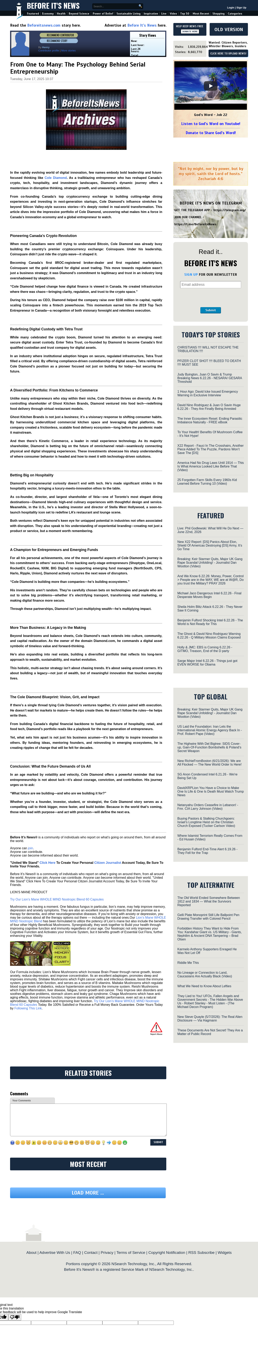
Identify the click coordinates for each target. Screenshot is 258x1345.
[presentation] (210, 298)
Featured (33, 13)
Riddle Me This (188, 962)
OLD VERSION (228, 29)
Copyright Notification (166, 1252)
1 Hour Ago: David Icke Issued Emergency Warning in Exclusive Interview (207, 393)
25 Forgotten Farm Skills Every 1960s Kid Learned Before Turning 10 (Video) (207, 481)
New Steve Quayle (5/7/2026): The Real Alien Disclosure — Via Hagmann (209, 1018)
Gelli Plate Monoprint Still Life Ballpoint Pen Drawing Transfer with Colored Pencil (208, 916)
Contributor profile (48, 50)
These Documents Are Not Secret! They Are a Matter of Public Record (210, 1032)
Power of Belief (103, 13)
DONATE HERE (190, 31)
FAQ (77, 1252)
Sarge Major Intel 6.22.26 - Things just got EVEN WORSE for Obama (207, 662)
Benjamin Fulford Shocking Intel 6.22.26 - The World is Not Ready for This (210, 622)
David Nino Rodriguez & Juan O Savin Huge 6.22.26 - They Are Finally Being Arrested (209, 406)
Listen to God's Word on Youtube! (210, 123)
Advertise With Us (54, 1252)
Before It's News (53, 5)
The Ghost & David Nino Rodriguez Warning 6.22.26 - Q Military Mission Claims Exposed (209, 635)
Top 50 (184, 13)
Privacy (107, 1252)
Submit (210, 310)
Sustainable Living (128, 13)
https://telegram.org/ (229, 210)
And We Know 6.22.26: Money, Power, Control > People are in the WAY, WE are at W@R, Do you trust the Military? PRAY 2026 (210, 579)
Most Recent (201, 13)
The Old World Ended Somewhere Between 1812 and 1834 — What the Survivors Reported (208, 901)
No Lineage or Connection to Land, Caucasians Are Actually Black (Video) (204, 974)
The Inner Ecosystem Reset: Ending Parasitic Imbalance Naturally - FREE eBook (209, 420)
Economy (48, 13)
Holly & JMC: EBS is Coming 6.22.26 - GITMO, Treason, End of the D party (204, 649)
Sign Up (241, 7)
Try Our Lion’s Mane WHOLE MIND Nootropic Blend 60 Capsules (57, 899)
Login (230, 7)
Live (163, 13)
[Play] (210, 86)
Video (173, 13)
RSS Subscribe (201, 1252)
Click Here (47, 862)
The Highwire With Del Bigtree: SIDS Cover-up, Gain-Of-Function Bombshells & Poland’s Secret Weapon (209, 747)
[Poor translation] (14, 1317)
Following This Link (28, 1008)
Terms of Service (131, 1252)
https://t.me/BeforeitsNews (195, 224)
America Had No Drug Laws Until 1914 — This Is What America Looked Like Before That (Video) (210, 466)
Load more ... (88, 1193)
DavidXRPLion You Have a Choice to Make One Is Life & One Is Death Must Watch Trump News (210, 791)
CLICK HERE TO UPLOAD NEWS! (228, 53)
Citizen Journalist (107, 862)
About (31, 1252)
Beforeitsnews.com (43, 25)
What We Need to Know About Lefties (204, 986)
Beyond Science (79, 13)
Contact (91, 1252)
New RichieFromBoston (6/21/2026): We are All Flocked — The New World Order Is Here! (209, 762)
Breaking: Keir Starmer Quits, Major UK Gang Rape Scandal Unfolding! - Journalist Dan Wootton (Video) (209, 562)
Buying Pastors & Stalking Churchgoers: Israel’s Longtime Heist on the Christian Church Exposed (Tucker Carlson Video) (206, 822)
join (30, 848)
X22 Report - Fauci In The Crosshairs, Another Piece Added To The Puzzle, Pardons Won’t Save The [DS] (210, 449)
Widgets (225, 1252)
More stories (68, 50)
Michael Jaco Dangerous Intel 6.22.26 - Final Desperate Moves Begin (209, 595)
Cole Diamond (56, 177)
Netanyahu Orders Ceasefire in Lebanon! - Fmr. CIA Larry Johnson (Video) (207, 806)
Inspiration (151, 13)
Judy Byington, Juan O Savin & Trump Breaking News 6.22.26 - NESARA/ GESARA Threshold (209, 378)
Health (61, 13)
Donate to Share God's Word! (211, 132)
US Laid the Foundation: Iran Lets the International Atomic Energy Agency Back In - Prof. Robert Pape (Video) (209, 730)
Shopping (218, 13)
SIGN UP (191, 274)
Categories (235, 13)
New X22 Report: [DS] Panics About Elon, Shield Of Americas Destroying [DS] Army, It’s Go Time (209, 545)
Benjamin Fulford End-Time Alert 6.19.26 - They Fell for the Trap (207, 851)
